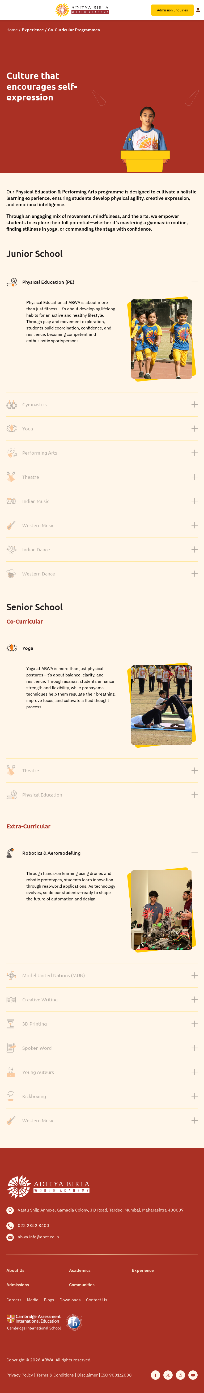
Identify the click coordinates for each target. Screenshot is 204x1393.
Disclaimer (88, 1375)
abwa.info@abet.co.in (38, 1236)
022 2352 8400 (33, 1225)
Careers (14, 1299)
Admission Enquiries (172, 10)
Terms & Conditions (55, 1375)
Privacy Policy (20, 1375)
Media (33, 1299)
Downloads (70, 1299)
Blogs (49, 1299)
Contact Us (96, 1299)
